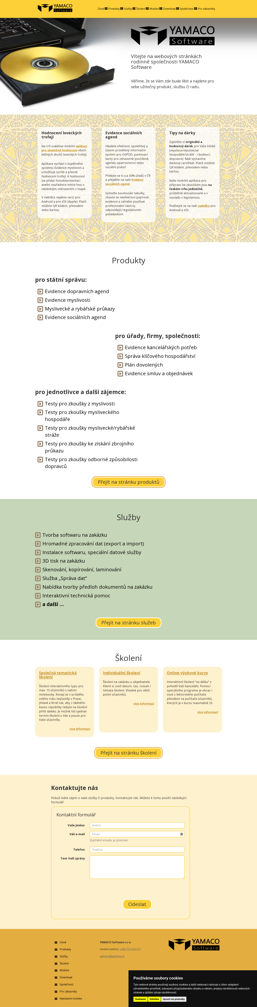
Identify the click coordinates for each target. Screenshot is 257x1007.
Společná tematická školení (58, 674)
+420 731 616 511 (130, 949)
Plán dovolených (144, 364)
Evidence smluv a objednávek (159, 373)
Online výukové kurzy (187, 672)
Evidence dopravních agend (77, 291)
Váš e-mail (77, 834)
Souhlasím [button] (140, 999)
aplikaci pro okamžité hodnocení (64, 148)
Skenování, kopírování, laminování (81, 569)
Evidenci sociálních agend (124, 182)
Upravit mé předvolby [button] (174, 999)
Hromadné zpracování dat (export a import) (93, 543)
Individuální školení (121, 672)
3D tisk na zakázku (63, 560)
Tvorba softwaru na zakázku (74, 534)
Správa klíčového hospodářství (160, 356)
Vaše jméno (76, 825)
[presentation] (137, 887)
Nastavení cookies (71, 998)
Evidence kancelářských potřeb (161, 347)
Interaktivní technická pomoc (76, 595)
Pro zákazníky (206, 8)
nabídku (204, 206)
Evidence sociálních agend (75, 317)
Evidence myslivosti (67, 300)
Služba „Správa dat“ (64, 578)
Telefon (79, 849)
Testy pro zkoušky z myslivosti (80, 403)
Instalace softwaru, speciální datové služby (91, 552)
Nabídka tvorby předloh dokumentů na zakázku (97, 586)
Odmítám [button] (154, 999)
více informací (79, 729)
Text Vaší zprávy (72, 858)
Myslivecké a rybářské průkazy (80, 308)
